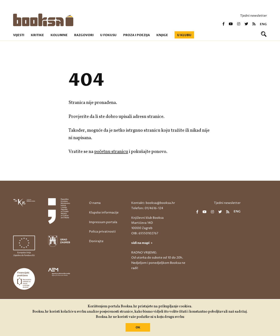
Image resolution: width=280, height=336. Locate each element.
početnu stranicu (111, 152)
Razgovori (84, 35)
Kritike (37, 35)
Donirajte (96, 241)
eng (263, 24)
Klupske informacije (104, 212)
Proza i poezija (136, 35)
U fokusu (108, 35)
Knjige (162, 35)
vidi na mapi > (141, 243)
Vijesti (18, 35)
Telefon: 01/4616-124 (147, 208)
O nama (95, 203)
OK (138, 327)
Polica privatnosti (102, 231)
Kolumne (59, 35)
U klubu (184, 35)
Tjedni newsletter (253, 16)
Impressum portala (103, 222)
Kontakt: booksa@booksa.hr (153, 203)
